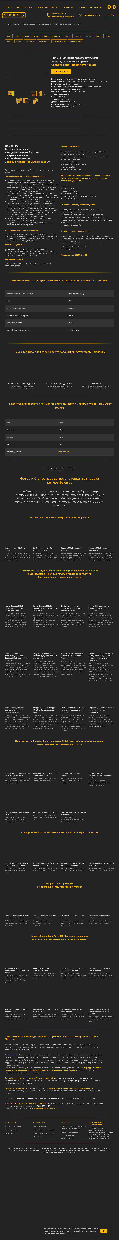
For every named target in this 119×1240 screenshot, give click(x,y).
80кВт (9, 36)
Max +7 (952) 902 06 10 (71, 1216)
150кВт (38, 36)
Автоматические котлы (47, 7)
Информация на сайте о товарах (43, 1217)
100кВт (28, 36)
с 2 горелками (55, 42)
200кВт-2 (59, 36)
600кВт (9, 42)
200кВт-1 (48, 36)
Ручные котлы (68, 7)
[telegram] (114, 7)
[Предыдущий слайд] (8, 73)
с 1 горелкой (41, 42)
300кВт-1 (71, 36)
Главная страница (12, 24)
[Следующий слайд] (46, 73)
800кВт (19, 42)
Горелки (82, 7)
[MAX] (109, 7)
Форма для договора (39, 1210)
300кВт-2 (82, 36)
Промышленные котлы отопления (36, 24)
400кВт (92, 36)
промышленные (88, 42)
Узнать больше (63, 535)
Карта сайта (36, 1220)
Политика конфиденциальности (43, 1214)
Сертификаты (96, 7)
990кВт (29, 42)
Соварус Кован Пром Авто (62, 24)
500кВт (102, 36)
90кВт (18, 36)
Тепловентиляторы (24, 7)
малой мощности (71, 42)
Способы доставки (11, 1214)
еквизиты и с (10, 1210)
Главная (8, 7)
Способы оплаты (10, 1217)
